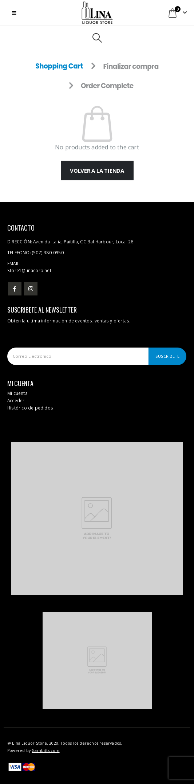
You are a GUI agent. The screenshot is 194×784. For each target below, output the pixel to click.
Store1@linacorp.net (29, 270)
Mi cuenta (17, 393)
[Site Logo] (97, 13)
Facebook (14, 288)
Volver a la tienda (97, 170)
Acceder (15, 400)
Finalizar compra (130, 66)
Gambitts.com (45, 750)
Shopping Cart (59, 66)
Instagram (30, 288)
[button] (14, 13)
